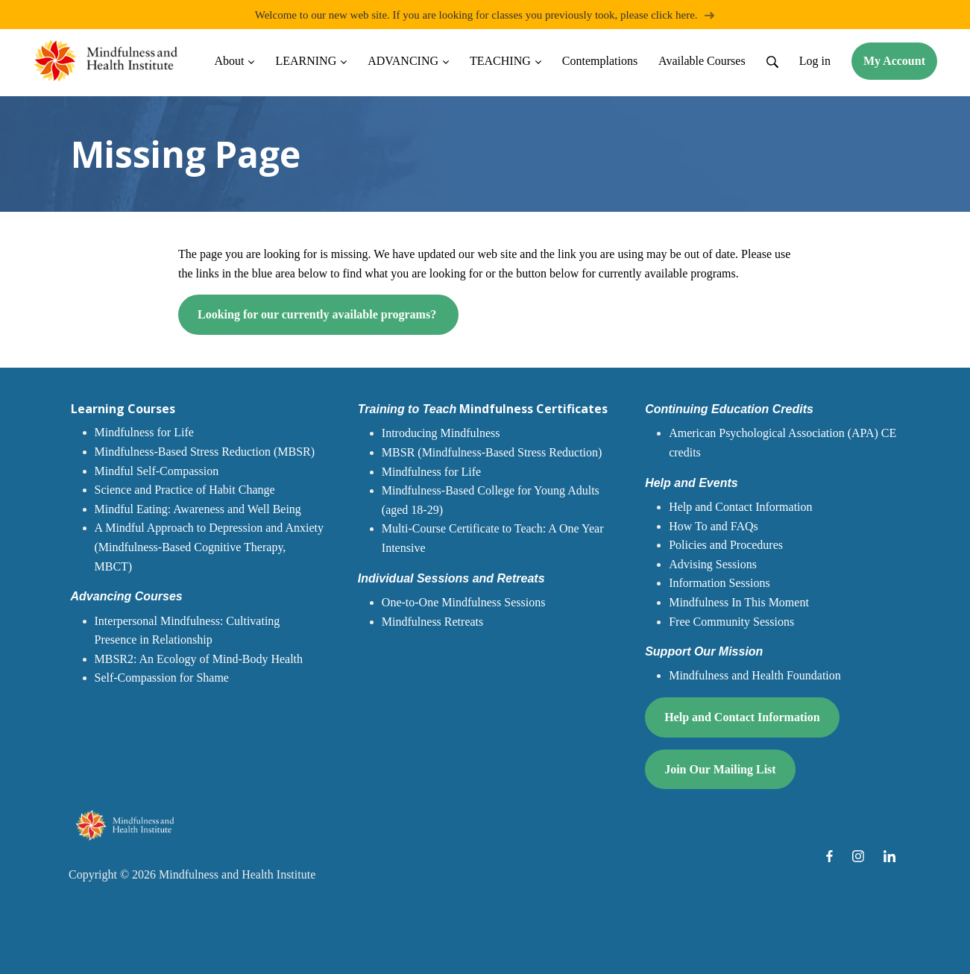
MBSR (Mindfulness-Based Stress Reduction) (492, 452)
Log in (815, 60)
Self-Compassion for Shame (162, 678)
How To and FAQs (713, 526)
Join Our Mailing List (720, 769)
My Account (894, 60)
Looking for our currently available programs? (318, 315)
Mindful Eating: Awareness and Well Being (198, 509)
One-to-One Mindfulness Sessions (464, 602)
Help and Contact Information (740, 506)
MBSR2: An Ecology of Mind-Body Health (199, 659)
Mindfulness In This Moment (739, 602)
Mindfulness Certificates (483, 408)
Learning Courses (123, 408)
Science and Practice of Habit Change (185, 489)
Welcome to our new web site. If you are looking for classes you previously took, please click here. (485, 14)
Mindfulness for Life (144, 433)
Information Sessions (719, 583)
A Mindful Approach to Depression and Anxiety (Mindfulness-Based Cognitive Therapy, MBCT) (209, 547)
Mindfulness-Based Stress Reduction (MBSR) (205, 451)
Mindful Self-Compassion (157, 471)
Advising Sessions (713, 564)
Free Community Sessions (731, 621)
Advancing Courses (127, 596)
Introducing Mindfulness (441, 433)
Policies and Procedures (726, 544)
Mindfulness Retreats (432, 621)
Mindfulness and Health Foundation (755, 676)
